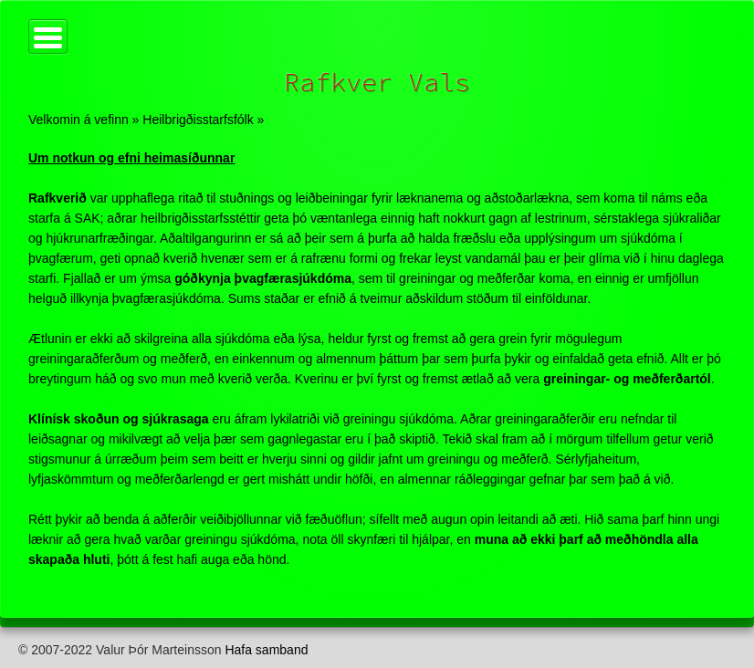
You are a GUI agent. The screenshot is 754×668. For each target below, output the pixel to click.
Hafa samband (266, 649)
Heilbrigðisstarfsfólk (197, 119)
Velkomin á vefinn (78, 119)
